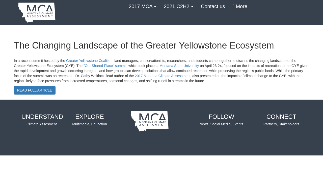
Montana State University (179, 66)
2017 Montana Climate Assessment (162, 76)
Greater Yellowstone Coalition (89, 61)
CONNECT (281, 120)
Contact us (213, 6)
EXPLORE (89, 120)
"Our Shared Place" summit (105, 66)
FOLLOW (221, 120)
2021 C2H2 (178, 6)
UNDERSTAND (42, 120)
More (240, 6)
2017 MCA (142, 6)
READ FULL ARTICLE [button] (34, 90)
